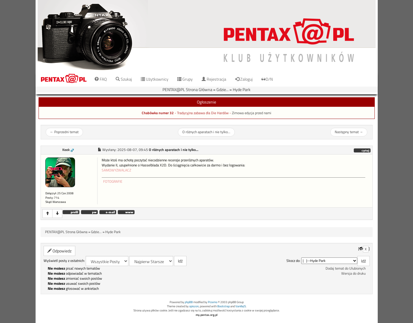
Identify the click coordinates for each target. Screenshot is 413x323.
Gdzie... (222, 89)
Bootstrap (223, 306)
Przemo (212, 302)
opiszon (194, 306)
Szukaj (124, 79)
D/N (267, 79)
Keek (66, 149)
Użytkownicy (154, 79)
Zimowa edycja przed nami (251, 113)
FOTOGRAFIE (112, 181)
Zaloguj (244, 79)
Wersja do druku (353, 273)
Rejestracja (214, 79)
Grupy (185, 79)
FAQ (101, 79)
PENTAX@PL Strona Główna (187, 89)
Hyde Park (242, 89)
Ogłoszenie (206, 102)
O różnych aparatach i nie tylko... (206, 132)
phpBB (189, 302)
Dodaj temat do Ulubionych (346, 268)
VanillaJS (240, 306)
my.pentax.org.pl (207, 315)
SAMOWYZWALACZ (116, 170)
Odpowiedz (59, 251)
